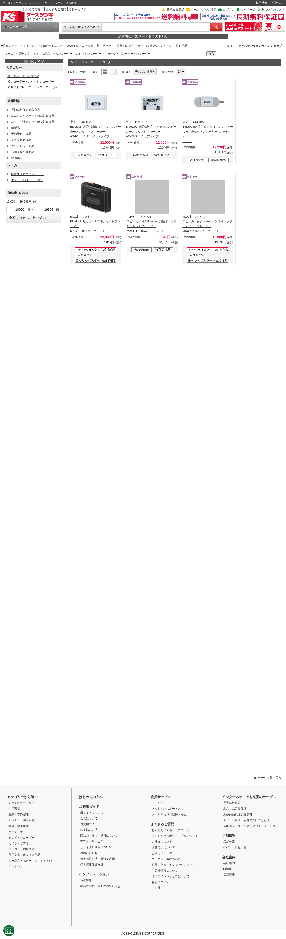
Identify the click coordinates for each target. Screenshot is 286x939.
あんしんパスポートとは (168, 808)
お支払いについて (163, 847)
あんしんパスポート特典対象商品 (33, 116)
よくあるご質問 (56, 9)
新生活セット (105, 45)
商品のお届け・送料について (99, 835)
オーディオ (15, 831)
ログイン (228, 9)
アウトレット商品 (22, 146)
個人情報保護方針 (91, 864)
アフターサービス (91, 841)
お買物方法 (87, 824)
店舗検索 (229, 841)
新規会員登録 (175, 9)
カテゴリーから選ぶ (17, 26)
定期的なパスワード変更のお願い (143, 36)
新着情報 (86, 880)
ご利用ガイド (77, 9)
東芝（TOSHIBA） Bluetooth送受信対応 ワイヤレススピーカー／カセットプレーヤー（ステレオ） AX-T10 (207, 131)
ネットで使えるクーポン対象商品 (33, 122)
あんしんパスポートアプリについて (175, 836)
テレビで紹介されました (47, 45)
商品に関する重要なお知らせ (100, 886)
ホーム (9, 53)
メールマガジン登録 (203, 9)
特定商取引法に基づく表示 (97, 858)
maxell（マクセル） (27, 174)
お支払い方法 (89, 830)
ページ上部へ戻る (269, 777)
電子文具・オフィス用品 (79, 27)
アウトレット (17, 866)
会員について (89, 818)
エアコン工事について (166, 859)
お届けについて (162, 853)
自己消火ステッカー (130, 45)
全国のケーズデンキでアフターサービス (249, 826)
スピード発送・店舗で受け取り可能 (246, 820)
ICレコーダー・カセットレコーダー (78, 53)
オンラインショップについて (170, 876)
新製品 (15, 128)
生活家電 (14, 808)
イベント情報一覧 (234, 847)
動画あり (17, 158)
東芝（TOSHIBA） (27, 180)
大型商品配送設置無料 (237, 814)
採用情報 (261, 3)
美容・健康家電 (18, 826)
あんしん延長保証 (234, 808)
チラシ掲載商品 (21, 140)
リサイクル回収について (96, 847)
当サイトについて (91, 812)
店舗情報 (229, 836)
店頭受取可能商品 (22, 152)
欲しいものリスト (273, 9)
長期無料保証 (232, 803)
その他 (156, 888)
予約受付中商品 (21, 134)
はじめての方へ (33, 9)
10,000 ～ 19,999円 (22, 201)
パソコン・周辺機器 (21, 849)
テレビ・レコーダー (21, 837)
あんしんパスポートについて (170, 830)
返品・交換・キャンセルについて (173, 864)
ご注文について (162, 841)
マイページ (248, 9)
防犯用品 (181, 45)
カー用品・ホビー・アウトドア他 (30, 860)
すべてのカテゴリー (21, 803)
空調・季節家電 (18, 814)
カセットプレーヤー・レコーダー (129, 53)
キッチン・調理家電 (21, 820)
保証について (160, 882)
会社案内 (278, 3)
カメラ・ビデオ (18, 843)
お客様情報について (165, 870)
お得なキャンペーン (159, 45)
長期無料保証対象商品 (25, 110)
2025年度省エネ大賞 (80, 45)
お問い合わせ (89, 853)
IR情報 (227, 869)
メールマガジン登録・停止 (169, 814)
